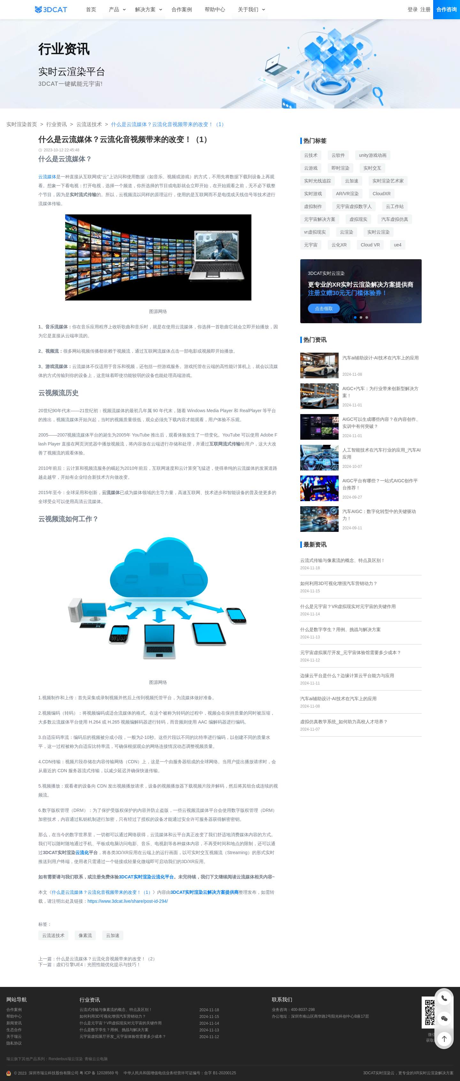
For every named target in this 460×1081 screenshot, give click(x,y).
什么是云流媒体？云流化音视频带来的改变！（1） (102, 892)
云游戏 (311, 168)
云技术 (311, 155)
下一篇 (89, 964)
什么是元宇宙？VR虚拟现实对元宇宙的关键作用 (348, 606)
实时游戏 (313, 193)
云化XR (339, 244)
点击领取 (324, 308)
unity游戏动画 (373, 155)
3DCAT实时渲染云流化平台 (146, 876)
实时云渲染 (378, 232)
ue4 (397, 244)
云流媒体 (47, 176)
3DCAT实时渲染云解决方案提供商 (205, 892)
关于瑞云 (14, 1036)
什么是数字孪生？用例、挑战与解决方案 (340, 629)
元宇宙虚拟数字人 (354, 206)
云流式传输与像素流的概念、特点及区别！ (342, 560)
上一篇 (97, 958)
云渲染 (346, 232)
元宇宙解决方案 (319, 219)
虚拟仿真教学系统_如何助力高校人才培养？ (344, 721)
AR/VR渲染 (347, 193)
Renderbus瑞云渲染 (67, 1059)
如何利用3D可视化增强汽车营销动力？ (339, 583)
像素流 (85, 935)
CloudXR (382, 193)
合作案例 (14, 1009)
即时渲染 (340, 168)
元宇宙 (311, 244)
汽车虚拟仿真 (394, 219)
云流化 (82, 852)
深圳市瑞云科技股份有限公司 (54, 1073)
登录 (413, 9)
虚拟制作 (313, 206)
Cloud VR (370, 244)
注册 (425, 9)
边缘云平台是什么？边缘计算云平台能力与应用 (347, 675)
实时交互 (372, 168)
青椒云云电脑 (97, 1059)
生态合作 (14, 1030)
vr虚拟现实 (315, 232)
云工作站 (395, 206)
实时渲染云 (385, 1073)
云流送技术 (89, 124)
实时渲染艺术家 (388, 180)
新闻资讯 (14, 1023)
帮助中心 (14, 1016)
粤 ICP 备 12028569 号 (99, 1073)
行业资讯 (56, 124)
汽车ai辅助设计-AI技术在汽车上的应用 (338, 698)
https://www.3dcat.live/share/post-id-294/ (128, 901)
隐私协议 (14, 1043)
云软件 (338, 155)
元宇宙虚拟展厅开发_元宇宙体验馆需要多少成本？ (350, 652)
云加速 (112, 935)
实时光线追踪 (317, 180)
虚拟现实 (358, 219)
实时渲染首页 (21, 124)
